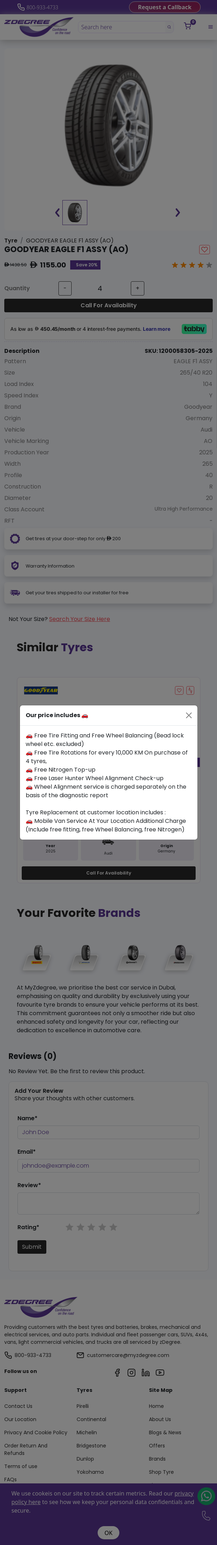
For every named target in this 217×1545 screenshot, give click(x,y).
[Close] (189, 715)
